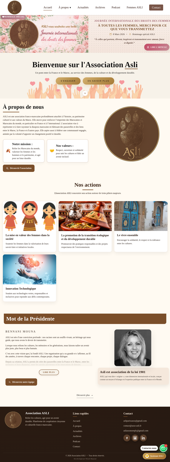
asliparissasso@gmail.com (135, 421)
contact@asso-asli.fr (132, 426)
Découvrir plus (83, 395)
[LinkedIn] (143, 438)
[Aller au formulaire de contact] (163, 448)
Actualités (83, 7)
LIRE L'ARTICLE (157, 47)
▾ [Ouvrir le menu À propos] (70, 7)
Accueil (47, 7)
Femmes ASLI (135, 7)
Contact (156, 7)
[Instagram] (135, 438)
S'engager (68, 81)
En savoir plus (98, 81)
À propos (64, 7)
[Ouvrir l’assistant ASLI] (157, 456)
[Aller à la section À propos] (85, 93)
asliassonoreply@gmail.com (135, 430)
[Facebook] (126, 438)
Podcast (116, 7)
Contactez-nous (149, 448)
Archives (100, 7)
